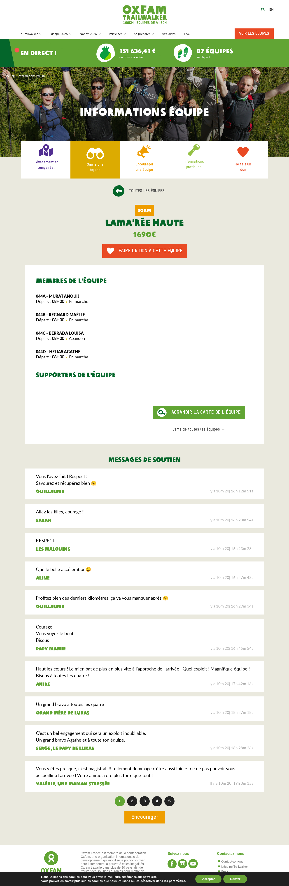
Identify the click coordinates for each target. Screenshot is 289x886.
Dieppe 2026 (61, 34)
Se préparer (144, 34)
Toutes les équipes (147, 191)
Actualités (168, 34)
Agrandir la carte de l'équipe (206, 412)
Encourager (144, 817)
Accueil (9, 76)
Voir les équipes (254, 34)
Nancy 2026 (90, 34)
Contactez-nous (232, 861)
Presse (225, 871)
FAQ (187, 34)
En (271, 9)
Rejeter (235, 879)
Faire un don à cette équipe (150, 250)
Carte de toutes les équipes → (198, 429)
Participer (117, 34)
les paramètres (174, 881)
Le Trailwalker (30, 34)
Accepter (208, 879)
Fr (263, 9)
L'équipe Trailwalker (234, 866)
